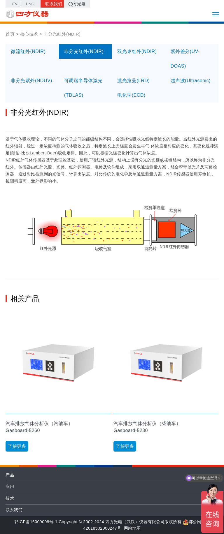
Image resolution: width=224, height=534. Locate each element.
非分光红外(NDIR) (84, 51)
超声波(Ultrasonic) (191, 80)
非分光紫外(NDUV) (31, 80)
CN (15, 4)
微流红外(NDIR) (28, 51)
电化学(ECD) (131, 95)
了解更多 (17, 446)
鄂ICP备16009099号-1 (35, 521)
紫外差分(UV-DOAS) (185, 58)
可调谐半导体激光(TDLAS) (83, 88)
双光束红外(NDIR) (137, 51)
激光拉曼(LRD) (133, 80)
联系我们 (53, 3)
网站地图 (132, 528)
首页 (10, 33)
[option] (58, 381)
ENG (30, 4)
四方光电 (77, 3)
